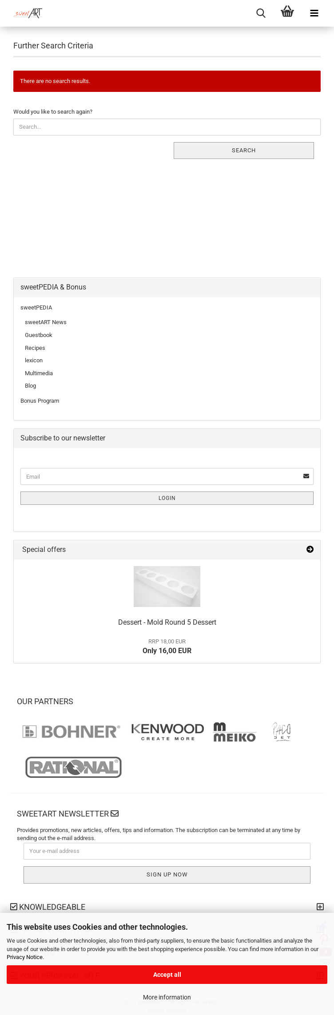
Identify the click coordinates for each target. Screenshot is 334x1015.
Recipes (35, 348)
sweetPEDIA (36, 307)
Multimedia (39, 373)
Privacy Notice (25, 957)
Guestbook (38, 335)
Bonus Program (39, 400)
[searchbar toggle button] (260, 13)
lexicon (34, 360)
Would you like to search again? (52, 111)
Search (244, 150)
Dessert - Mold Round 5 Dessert (167, 622)
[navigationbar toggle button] (314, 13)
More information (167, 997)
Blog (30, 385)
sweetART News (46, 322)
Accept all (167, 974)
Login (167, 498)
